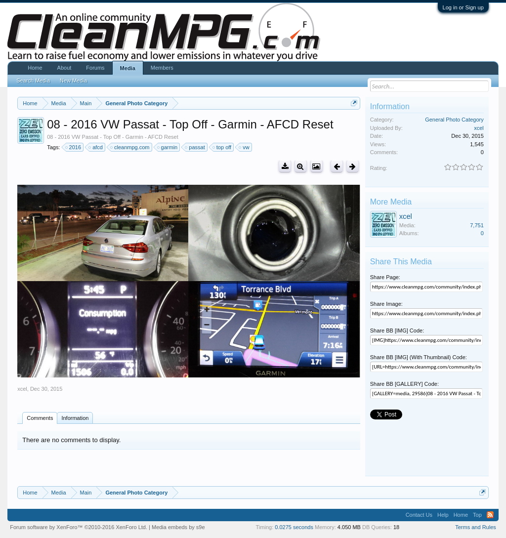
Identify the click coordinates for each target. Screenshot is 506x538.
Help (443, 515)
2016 (73, 147)
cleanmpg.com (130, 147)
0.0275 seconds (294, 527)
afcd (96, 147)
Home (35, 68)
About (64, 68)
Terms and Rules (475, 527)
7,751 (477, 225)
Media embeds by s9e (178, 527)
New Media (73, 80)
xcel (22, 389)
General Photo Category (454, 120)
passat (195, 147)
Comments (40, 418)
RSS (490, 514)
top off (222, 147)
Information (74, 418)
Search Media (33, 80)
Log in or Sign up (463, 7)
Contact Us (419, 515)
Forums (95, 68)
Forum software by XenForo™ (78, 527)
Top (477, 515)
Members (162, 68)
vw (244, 147)
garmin (168, 147)
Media (127, 68)
